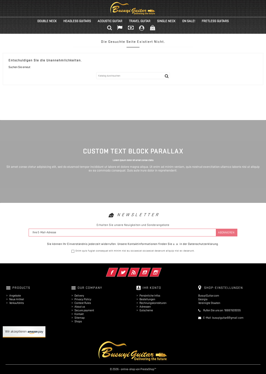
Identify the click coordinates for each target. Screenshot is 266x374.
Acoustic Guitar (110, 21)
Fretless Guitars (215, 21)
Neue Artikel (16, 299)
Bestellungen (147, 299)
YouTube (149, 269)
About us (79, 306)
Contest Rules (82, 303)
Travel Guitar (139, 21)
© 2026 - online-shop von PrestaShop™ (133, 369)
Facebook (117, 269)
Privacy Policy (82, 299)
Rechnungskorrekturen (152, 303)
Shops (78, 321)
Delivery (79, 295)
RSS (138, 269)
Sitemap (79, 317)
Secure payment (84, 310)
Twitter (128, 269)
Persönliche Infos (149, 295)
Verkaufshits (16, 303)
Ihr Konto (152, 288)
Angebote (15, 295)
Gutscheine (146, 310)
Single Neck (166, 21)
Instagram (160, 269)
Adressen (145, 306)
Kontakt (79, 314)
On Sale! (188, 21)
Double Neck (47, 21)
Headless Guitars (77, 21)
